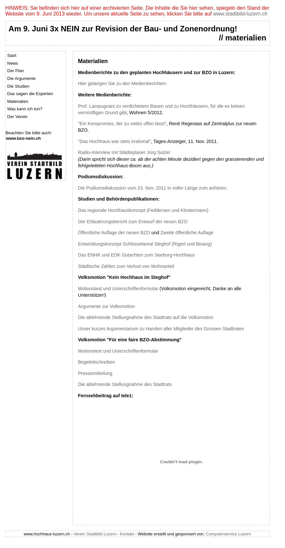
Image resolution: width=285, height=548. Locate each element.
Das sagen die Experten (30, 93)
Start (11, 55)
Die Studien (18, 86)
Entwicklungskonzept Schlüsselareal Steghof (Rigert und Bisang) (145, 244)
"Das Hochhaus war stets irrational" (114, 141)
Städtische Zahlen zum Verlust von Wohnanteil (126, 266)
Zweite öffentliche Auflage (187, 232)
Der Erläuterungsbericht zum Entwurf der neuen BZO (132, 221)
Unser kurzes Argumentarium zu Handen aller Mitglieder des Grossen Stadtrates (161, 328)
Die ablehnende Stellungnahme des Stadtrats (125, 384)
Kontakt (127, 534)
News (12, 63)
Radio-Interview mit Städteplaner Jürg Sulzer (124, 152)
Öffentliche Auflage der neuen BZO (114, 232)
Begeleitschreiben (96, 362)
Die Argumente (21, 78)
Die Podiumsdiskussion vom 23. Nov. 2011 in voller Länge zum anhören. (152, 188)
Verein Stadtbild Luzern (94, 534)
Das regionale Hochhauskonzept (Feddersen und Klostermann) (143, 210)
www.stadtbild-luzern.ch (240, 13)
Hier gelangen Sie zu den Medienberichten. (122, 83)
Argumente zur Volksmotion (106, 306)
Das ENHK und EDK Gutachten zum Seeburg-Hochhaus (136, 255)
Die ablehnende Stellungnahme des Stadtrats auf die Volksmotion (145, 317)
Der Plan (15, 70)
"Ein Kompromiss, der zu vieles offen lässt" (122, 123)
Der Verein (17, 116)
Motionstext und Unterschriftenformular (118, 288)
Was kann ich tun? (24, 108)
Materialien (17, 101)
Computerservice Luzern (228, 534)
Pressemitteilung (95, 373)
